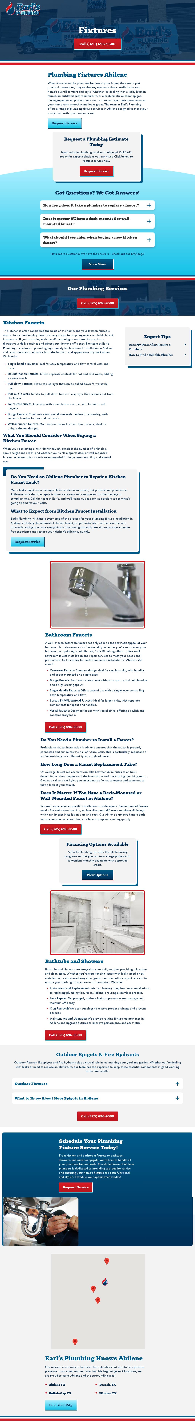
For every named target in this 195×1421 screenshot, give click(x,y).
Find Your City (61, 1405)
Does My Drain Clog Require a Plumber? (150, 346)
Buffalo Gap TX (60, 1393)
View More (97, 264)
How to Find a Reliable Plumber (151, 355)
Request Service (64, 123)
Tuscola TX (107, 1384)
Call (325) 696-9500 (97, 44)
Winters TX (108, 1393)
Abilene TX (57, 1384)
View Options (97, 875)
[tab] (97, 205)
